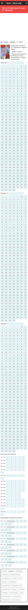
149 (18, 122)
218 (14, 150)
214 (25, 147)
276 (21, 173)
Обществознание (6, 596)
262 (21, 167)
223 (6, 153)
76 (6, 94)
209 (6, 147)
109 (25, 105)
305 (25, 184)
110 (2, 108)
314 (6, 190)
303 (18, 184)
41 (6, 80)
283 (21, 175)
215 (2, 150)
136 (21, 116)
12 (2, 68)
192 (21, 139)
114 (18, 108)
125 (6, 114)
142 (18, 119)
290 (21, 178)
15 (13, 68)
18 (25, 68)
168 (10, 130)
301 (10, 184)
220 (21, 150)
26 (2, 74)
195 (6, 142)
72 (17, 91)
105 (10, 105)
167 (6, 130)
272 (6, 173)
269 (21, 170)
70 (10, 91)
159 (2, 128)
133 (10, 116)
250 (2, 164)
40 (2, 80)
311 (21, 187)
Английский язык (6, 578)
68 (2, 91)
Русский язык (5, 574)
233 (18, 156)
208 (2, 147)
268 (18, 170)
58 (17, 85)
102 (25, 102)
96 (2, 102)
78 (13, 94)
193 (25, 139)
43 (13, 80)
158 (25, 125)
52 (21, 83)
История (14, 589)
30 (17, 74)
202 (6, 144)
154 (10, 125)
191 (18, 139)
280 (10, 175)
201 (2, 144)
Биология (4, 582)
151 (25, 122)
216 (6, 150)
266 (10, 170)
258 (6, 167)
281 (14, 175)
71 (13, 91)
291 (25, 178)
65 (17, 88)
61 (2, 88)
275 (18, 173)
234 (21, 156)
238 (10, 159)
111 (6, 108)
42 (10, 80)
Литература (21, 589)
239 (14, 159)
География (4, 592)
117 (2, 111)
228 (25, 153)
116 (25, 108)
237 (6, 159)
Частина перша (10, 521)
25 (25, 71)
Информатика (12, 582)
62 (6, 88)
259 (10, 167)
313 (2, 190)
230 (6, 156)
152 (2, 125)
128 (18, 114)
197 (14, 142)
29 (13, 74)
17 (21, 68)
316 (14, 190)
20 (6, 71)
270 (25, 170)
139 (6, 119)
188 (6, 139)
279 (6, 175)
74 (25, 91)
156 (18, 125)
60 (25, 85)
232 (14, 156)
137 (25, 116)
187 (2, 139)
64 (13, 88)
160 (6, 128)
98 (10, 102)
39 (25, 77)
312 (25, 187)
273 (10, 173)
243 (2, 161)
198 (18, 142)
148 (14, 122)
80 (21, 94)
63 (10, 88)
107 (18, 105)
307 (6, 187)
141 (14, 119)
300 (6, 184)
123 (25, 111)
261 (18, 167)
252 (10, 164)
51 (17, 83)
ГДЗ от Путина (13, 606)
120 (14, 111)
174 (6, 133)
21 (10, 71)
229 (2, 156)
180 (2, 136)
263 (25, 167)
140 (10, 119)
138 (2, 119)
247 (18, 161)
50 (13, 83)
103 (2, 105)
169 (14, 130)
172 (25, 130)
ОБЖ (21, 592)
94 (21, 99)
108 (21, 105)
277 (25, 173)
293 (6, 181)
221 (25, 150)
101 (21, 102)
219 (18, 150)
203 (10, 144)
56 (10, 85)
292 (2, 181)
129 (21, 114)
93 (17, 99)
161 (10, 128)
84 (10, 97)
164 (21, 128)
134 (14, 116)
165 (25, 128)
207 (25, 144)
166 (2, 130)
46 (25, 80)
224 (10, 153)
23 (17, 71)
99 (13, 102)
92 (13, 99)
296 (18, 181)
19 (2, 71)
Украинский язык (6, 585)
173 (2, 133)
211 (14, 147)
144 (25, 119)
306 (2, 187)
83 (6, 97)
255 (21, 164)
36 (13, 77)
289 (18, 178)
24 (21, 71)
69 (6, 91)
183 (14, 136)
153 (6, 125)
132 (6, 116)
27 (6, 74)
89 (2, 99)
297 (21, 181)
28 (10, 74)
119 (10, 111)
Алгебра (4, 571)
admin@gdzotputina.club (14, 608)
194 (2, 142)
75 (2, 94)
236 (2, 159)
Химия (20, 578)
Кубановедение (6, 599)
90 (6, 99)
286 (6, 178)
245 (10, 161)
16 (17, 68)
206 (21, 144)
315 (10, 190)
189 (10, 139)
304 (21, 184)
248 (21, 161)
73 (21, 91)
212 (18, 147)
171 (21, 130)
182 (10, 136)
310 (18, 187)
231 (10, 156)
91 (10, 99)
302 (14, 184)
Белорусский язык (15, 574)
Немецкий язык (6, 589)
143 (21, 119)
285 (2, 178)
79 (17, 94)
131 (2, 116)
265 (6, 170)
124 (2, 114)
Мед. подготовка (14, 592)
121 (18, 111)
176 (14, 133)
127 (14, 114)
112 (10, 108)
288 (14, 178)
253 (14, 164)
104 (6, 105)
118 (6, 111)
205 (18, 144)
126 (10, 114)
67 (25, 88)
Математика (19, 571)
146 (6, 122)
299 (2, 184)
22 (13, 71)
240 (18, 159)
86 (17, 97)
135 (18, 116)
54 (2, 85)
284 (25, 175)
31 (21, 74)
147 (10, 122)
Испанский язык (17, 596)
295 (14, 181)
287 (10, 178)
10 (21, 66)
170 (18, 130)
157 (21, 125)
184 (18, 136)
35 (10, 77)
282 (18, 175)
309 (14, 187)
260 (14, 167)
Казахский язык (16, 599)
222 (2, 153)
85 (13, 97)
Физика (14, 578)
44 (17, 80)
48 (6, 83)
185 (21, 136)
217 (10, 150)
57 (13, 85)
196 (10, 142)
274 (14, 173)
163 (18, 128)
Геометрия (11, 571)
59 (21, 85)
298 (25, 181)
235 (25, 156)
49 (10, 83)
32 (25, 74)
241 (21, 159)
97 (6, 102)
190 (14, 139)
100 (18, 102)
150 (21, 122)
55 (6, 85)
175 (10, 133)
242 (25, 159)
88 (25, 97)
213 (21, 147)
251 (6, 164)
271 (2, 173)
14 (10, 68)
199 (21, 142)
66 (21, 88)
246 (14, 161)
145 (2, 122)
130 (25, 114)
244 (6, 161)
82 (2, 97)
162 (14, 128)
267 (14, 170)
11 (25, 66)
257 (2, 167)
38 (21, 77)
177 (18, 133)
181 (6, 136)
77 (10, 94)
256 (25, 164)
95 (25, 99)
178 (21, 133)
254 (18, 164)
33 (2, 77)
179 (25, 133)
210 (10, 147)
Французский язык (17, 585)
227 (21, 153)
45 (21, 80)
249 (25, 161)
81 (25, 94)
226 (18, 153)
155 (14, 125)
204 (14, 144)
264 (2, 170)
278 (2, 175)
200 (25, 142)
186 (25, 136)
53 (25, 83)
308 (10, 187)
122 (21, 111)
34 (6, 77)
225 (14, 153)
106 (14, 105)
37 (17, 77)
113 (14, 108)
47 (2, 83)
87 (21, 97)
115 (21, 108)
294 (10, 181)
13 (6, 68)
